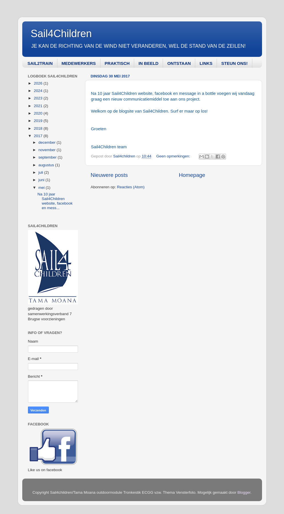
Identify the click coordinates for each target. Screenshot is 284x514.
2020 (38, 113)
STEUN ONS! (234, 63)
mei (42, 187)
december (48, 142)
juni (42, 180)
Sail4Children (61, 33)
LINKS (206, 63)
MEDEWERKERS (79, 63)
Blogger (244, 492)
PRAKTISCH (117, 63)
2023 (38, 98)
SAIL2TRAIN (40, 63)
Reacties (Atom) (131, 187)
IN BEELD (148, 63)
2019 (38, 121)
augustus (47, 165)
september (48, 157)
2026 (38, 83)
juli (41, 172)
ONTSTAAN (179, 63)
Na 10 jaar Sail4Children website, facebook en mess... (54, 201)
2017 (38, 136)
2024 (38, 91)
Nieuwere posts (109, 175)
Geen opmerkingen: (173, 156)
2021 (38, 106)
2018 (38, 128)
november (48, 150)
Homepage (192, 175)
